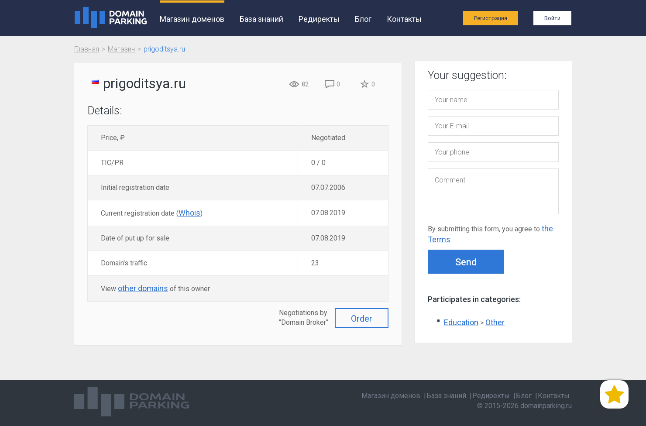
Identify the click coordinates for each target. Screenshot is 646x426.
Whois (189, 212)
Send (466, 262)
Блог (363, 19)
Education (461, 322)
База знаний (261, 19)
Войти (552, 18)
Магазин (121, 49)
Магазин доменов (192, 19)
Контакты (404, 19)
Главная (86, 49)
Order (361, 318)
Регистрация (490, 18)
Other (495, 322)
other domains (143, 288)
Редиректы (319, 19)
